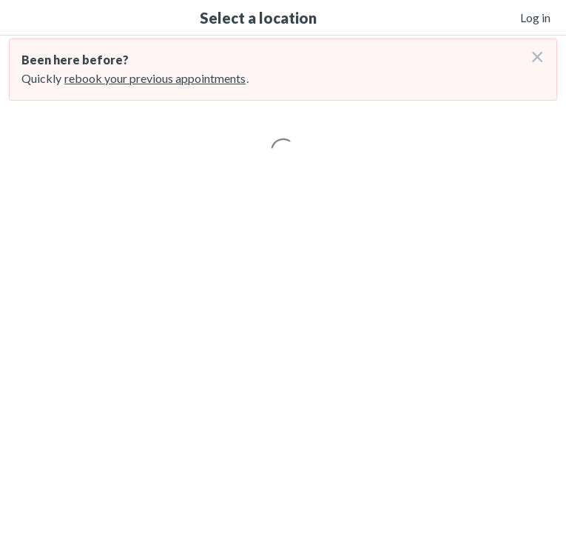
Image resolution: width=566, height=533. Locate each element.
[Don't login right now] (533, 51)
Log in (535, 17)
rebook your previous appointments (155, 78)
